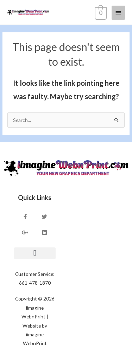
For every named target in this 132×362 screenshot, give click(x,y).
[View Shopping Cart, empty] (100, 12)
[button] (35, 253)
